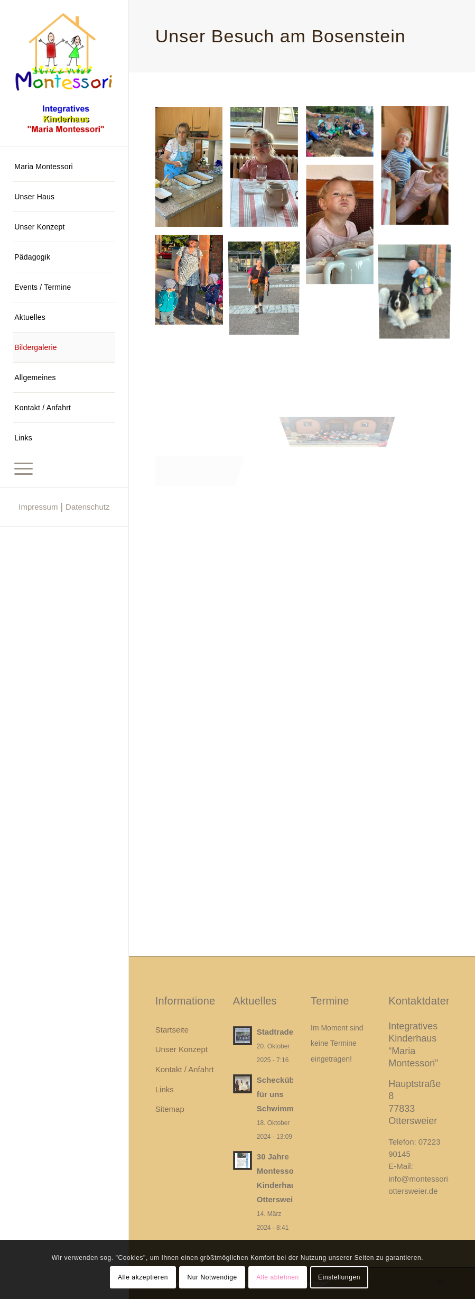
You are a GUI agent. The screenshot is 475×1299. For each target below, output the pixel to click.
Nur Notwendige (212, 1277)
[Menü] (64, 467)
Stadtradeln (279, 1031)
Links (164, 1089)
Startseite (172, 1029)
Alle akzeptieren (143, 1277)
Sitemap (169, 1108)
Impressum (38, 506)
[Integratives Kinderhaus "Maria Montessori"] (64, 73)
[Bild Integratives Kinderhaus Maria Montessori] (193, 171)
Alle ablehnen (277, 1277)
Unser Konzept (181, 1049)
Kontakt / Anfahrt (184, 1069)
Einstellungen (339, 1277)
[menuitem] (64, 167)
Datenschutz (87, 506)
